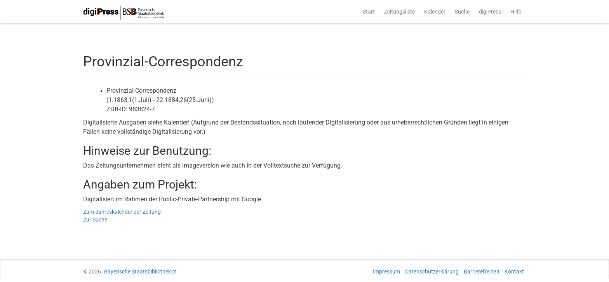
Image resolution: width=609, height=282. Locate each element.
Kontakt (514, 271)
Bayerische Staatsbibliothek (137, 271)
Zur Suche (95, 219)
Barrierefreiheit (481, 271)
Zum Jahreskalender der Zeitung (122, 212)
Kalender (434, 12)
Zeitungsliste (399, 12)
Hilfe (515, 12)
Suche (462, 12)
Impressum (386, 271)
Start (369, 12)
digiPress (490, 12)
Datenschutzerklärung (432, 271)
